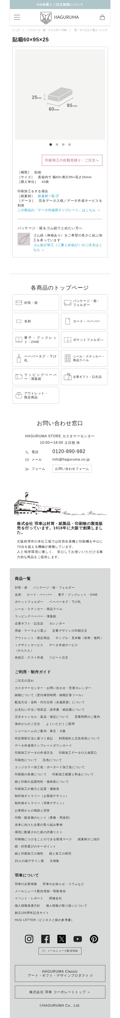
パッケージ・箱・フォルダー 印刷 (47, 30)
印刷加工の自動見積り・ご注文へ (72, 160)
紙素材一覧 (46, 196)
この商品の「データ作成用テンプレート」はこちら (57, 210)
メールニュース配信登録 (60, 951)
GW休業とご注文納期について (60, 4)
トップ (16, 30)
